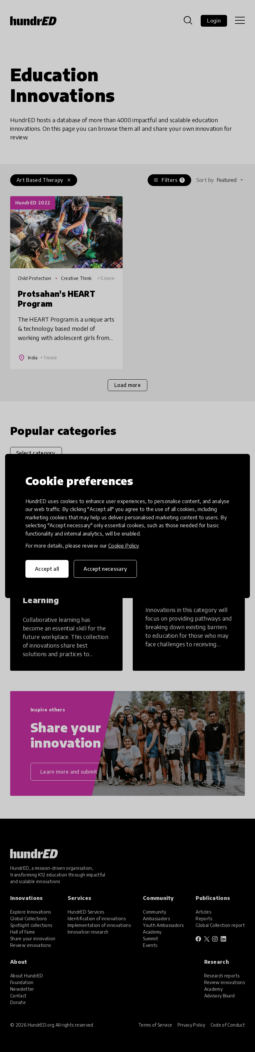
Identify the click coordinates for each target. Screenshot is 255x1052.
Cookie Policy (123, 546)
